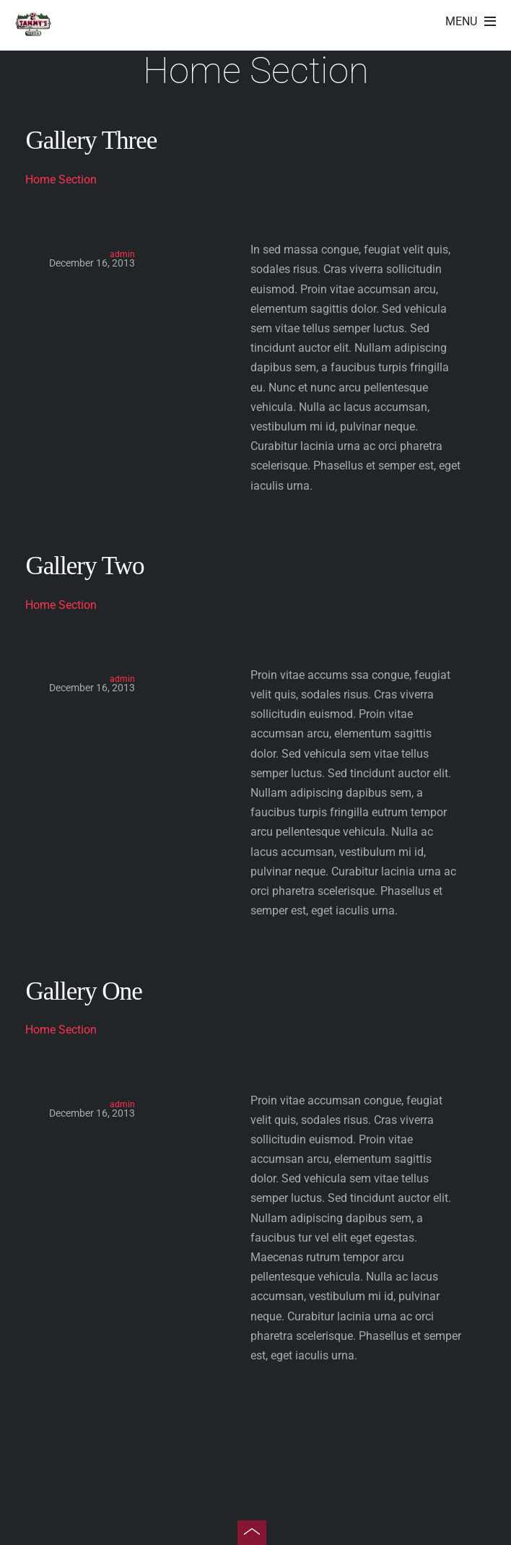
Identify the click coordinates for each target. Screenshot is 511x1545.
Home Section (61, 179)
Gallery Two (84, 566)
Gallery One (83, 991)
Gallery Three (91, 140)
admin (122, 254)
